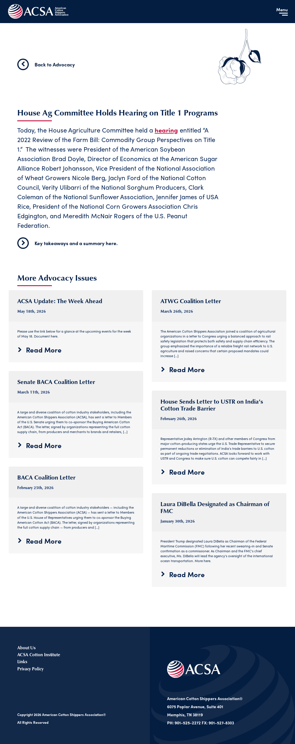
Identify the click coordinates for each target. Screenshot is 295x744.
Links (22, 662)
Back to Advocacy (46, 64)
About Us (26, 647)
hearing (166, 130)
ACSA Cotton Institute (38, 654)
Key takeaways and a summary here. (67, 243)
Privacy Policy (30, 668)
